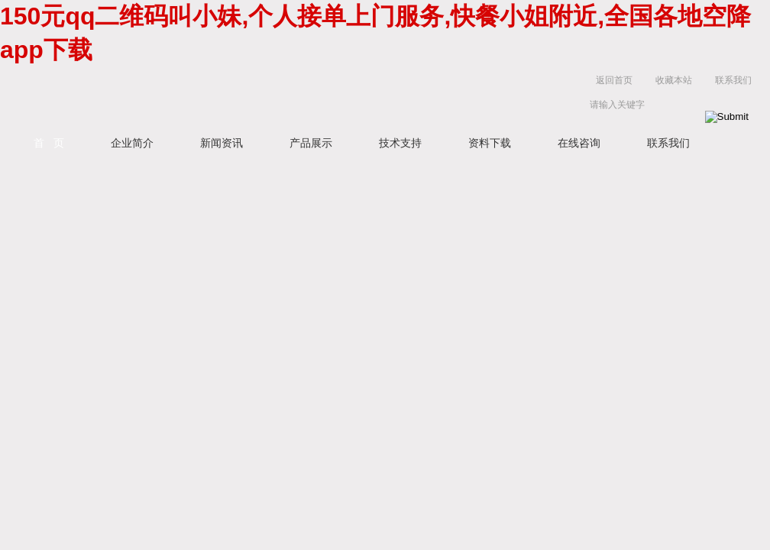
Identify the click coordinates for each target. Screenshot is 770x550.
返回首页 (614, 80)
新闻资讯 (221, 143)
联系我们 (733, 80)
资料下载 (489, 143)
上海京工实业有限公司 (278, 96)
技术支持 (400, 143)
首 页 (49, 143)
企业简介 (132, 143)
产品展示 (311, 143)
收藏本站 (673, 80)
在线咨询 (579, 143)
